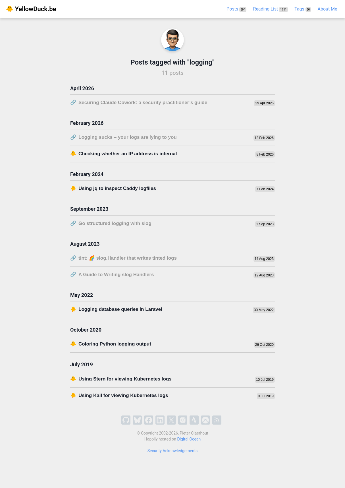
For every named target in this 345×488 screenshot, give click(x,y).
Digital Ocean (189, 439)
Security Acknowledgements (172, 450)
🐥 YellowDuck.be (31, 9)
